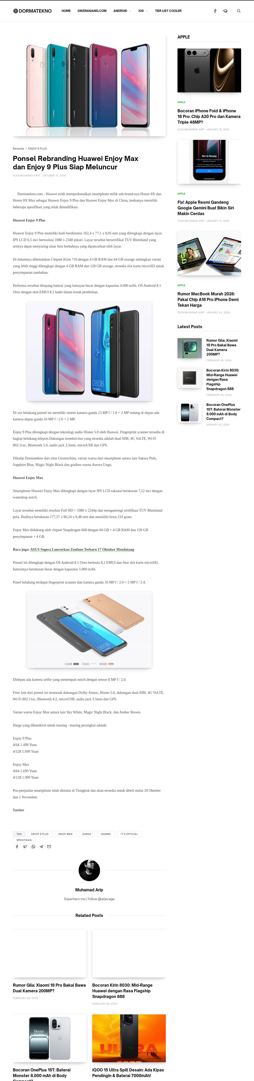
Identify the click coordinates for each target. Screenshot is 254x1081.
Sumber (18, 810)
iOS (141, 11)
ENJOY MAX (66, 834)
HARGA (86, 834)
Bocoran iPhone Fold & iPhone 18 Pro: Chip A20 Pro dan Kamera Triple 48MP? (209, 116)
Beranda (18, 148)
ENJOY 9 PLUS (37, 148)
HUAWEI (106, 834)
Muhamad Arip (89, 889)
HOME (66, 11)
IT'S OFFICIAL (129, 834)
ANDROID (120, 11)
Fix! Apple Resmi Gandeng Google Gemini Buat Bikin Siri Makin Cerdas (206, 208)
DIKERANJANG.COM (92, 11)
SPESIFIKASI (24, 840)
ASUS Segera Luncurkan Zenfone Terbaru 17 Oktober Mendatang (82, 549)
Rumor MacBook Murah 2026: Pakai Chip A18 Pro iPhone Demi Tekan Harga (208, 299)
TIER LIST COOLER (168, 11)
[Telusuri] (238, 11)
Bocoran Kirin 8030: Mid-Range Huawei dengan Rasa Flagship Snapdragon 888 (122, 991)
